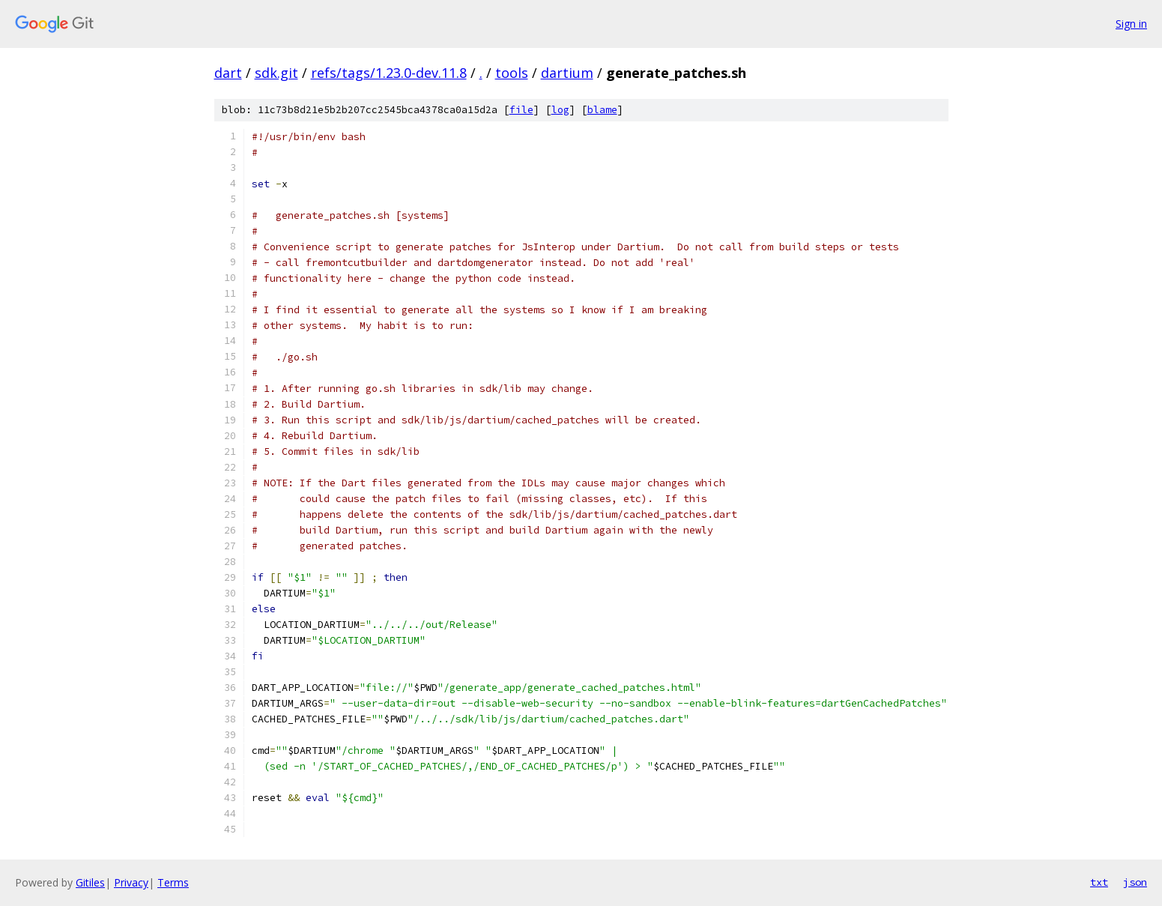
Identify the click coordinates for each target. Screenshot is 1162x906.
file (521, 109)
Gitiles (90, 882)
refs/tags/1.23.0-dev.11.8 (389, 73)
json (1135, 882)
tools (511, 73)
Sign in (1131, 23)
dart (228, 73)
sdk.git (276, 73)
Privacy (131, 882)
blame (602, 109)
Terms (173, 882)
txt (1099, 882)
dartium (567, 73)
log (560, 109)
